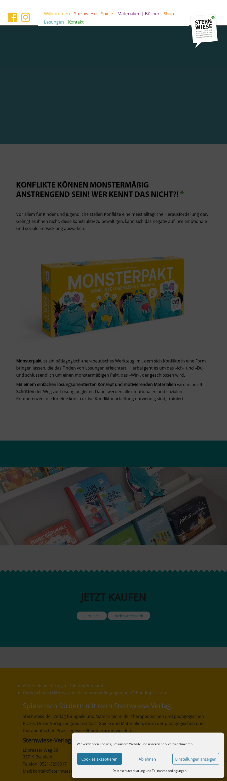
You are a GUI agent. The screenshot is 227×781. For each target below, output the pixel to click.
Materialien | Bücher (138, 13)
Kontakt (76, 22)
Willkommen (57, 13)
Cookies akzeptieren (99, 759)
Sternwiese (85, 13)
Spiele (107, 13)
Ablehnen (147, 759)
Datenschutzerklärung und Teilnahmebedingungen (149, 770)
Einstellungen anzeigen (195, 759)
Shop (169, 13)
